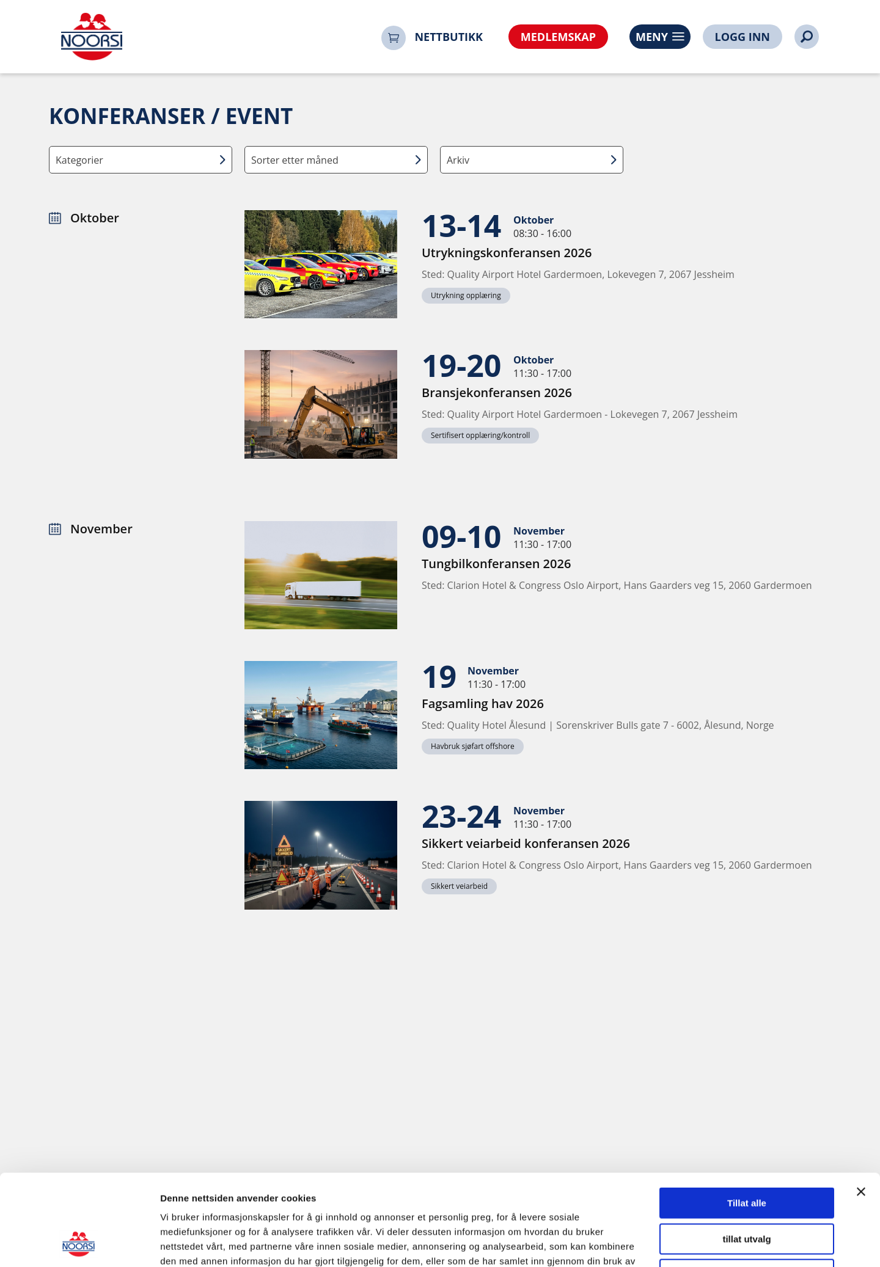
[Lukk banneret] (861, 1106)
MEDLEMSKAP (558, 36)
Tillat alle (746, 1117)
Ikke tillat (746, 1189)
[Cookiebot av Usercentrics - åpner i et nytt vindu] (79, 1243)
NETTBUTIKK (448, 36)
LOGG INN (742, 36)
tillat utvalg (746, 1153)
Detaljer (651, 1243)
